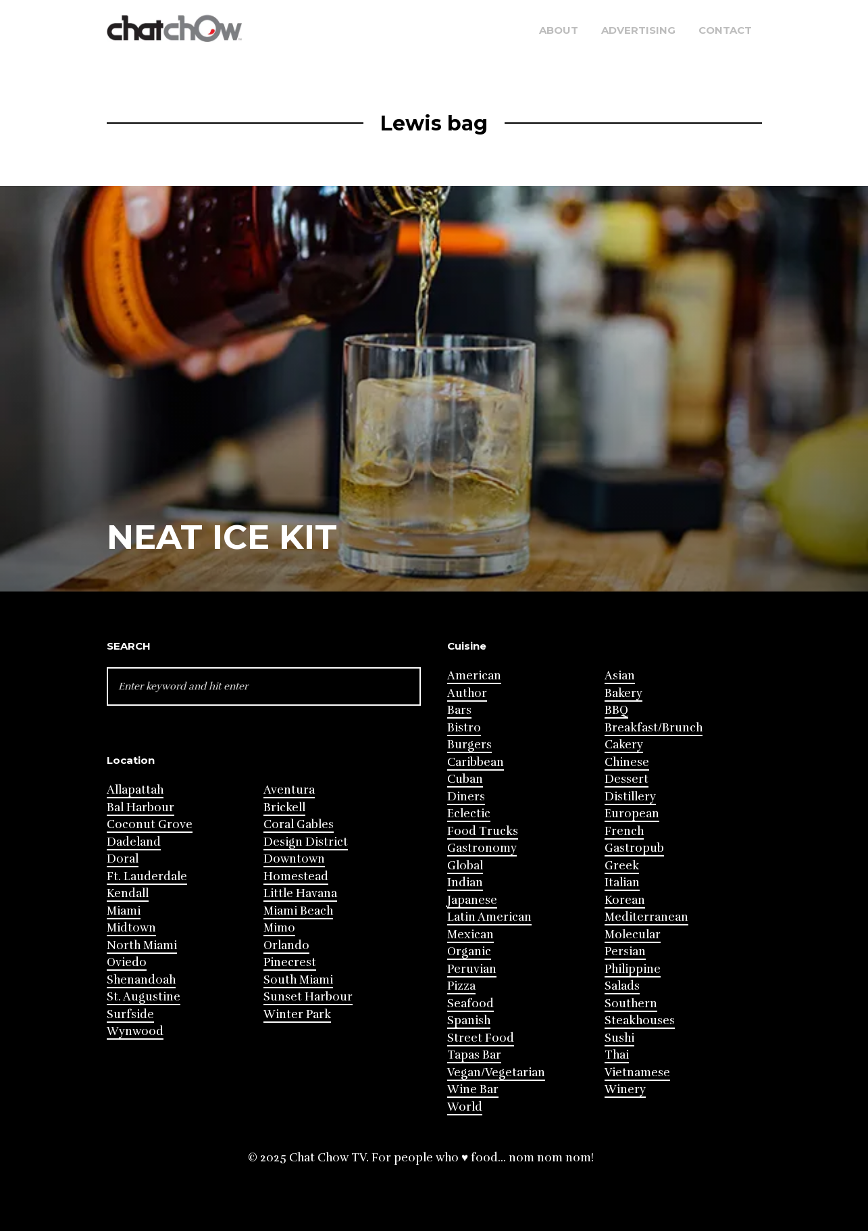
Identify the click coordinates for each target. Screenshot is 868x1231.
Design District (305, 842)
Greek (622, 866)
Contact (725, 30)
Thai (617, 1055)
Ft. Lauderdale (147, 876)
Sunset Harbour (308, 997)
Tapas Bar (474, 1055)
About (558, 30)
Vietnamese (637, 1072)
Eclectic (468, 813)
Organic (469, 951)
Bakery (623, 693)
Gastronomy (482, 848)
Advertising (638, 30)
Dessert (626, 779)
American (474, 676)
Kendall (128, 893)
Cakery (624, 745)
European (632, 813)
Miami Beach (298, 911)
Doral (122, 859)
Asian (620, 676)
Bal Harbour (140, 807)
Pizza (461, 986)
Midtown (131, 928)
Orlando (286, 945)
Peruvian (471, 969)
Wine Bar (473, 1089)
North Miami (142, 945)
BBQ (616, 710)
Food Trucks (482, 831)
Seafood (470, 1003)
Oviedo (127, 962)
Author (467, 693)
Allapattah (135, 790)
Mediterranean (646, 917)
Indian (465, 882)
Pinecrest (289, 962)
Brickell (284, 807)
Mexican (470, 934)
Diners (466, 797)
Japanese (472, 900)
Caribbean (475, 762)
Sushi (619, 1038)
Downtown (294, 859)
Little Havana (300, 893)
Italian (622, 882)
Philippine (633, 969)
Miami (124, 911)
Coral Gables (298, 824)
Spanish (468, 1020)
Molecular (633, 934)
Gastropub (634, 848)
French (624, 831)
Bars (459, 710)
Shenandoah (141, 980)
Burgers (469, 745)
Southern (631, 1003)
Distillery (630, 797)
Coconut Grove (150, 824)
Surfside (130, 1014)
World (464, 1107)
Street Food (480, 1038)
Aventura (289, 790)
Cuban (465, 779)
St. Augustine (143, 997)
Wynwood (135, 1031)
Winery (625, 1089)
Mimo (279, 928)
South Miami (298, 980)
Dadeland (134, 842)
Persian (625, 951)
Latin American (489, 917)
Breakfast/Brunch (654, 728)
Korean (625, 900)
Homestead (295, 876)
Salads (622, 986)
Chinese (627, 762)
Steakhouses (640, 1020)
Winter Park (297, 1014)
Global (465, 866)
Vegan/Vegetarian (496, 1072)
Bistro (464, 728)
